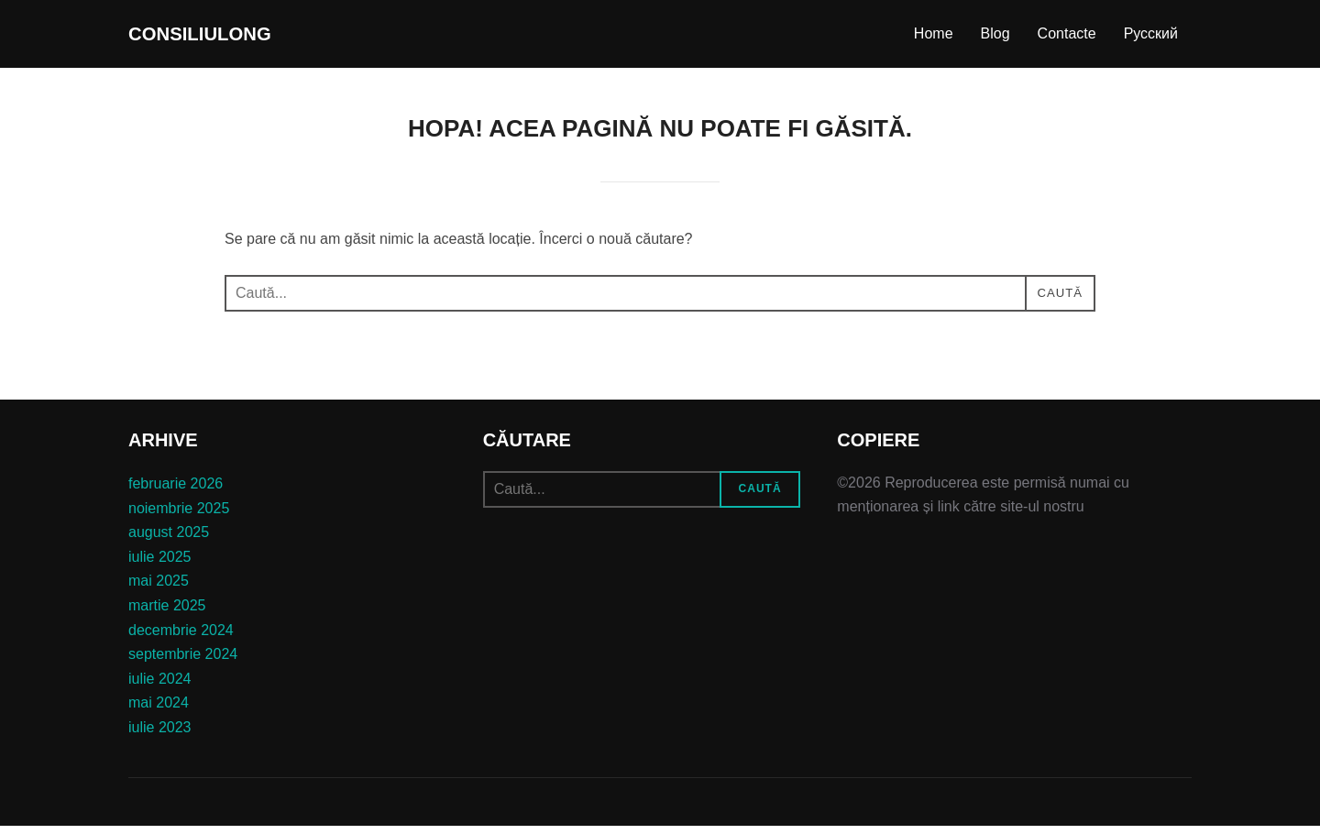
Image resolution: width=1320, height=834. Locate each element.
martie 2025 (167, 613)
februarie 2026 (175, 491)
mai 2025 (158, 589)
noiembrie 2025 (178, 516)
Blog (995, 38)
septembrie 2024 (182, 662)
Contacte (1067, 38)
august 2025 (168, 540)
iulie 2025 (160, 565)
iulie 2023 (160, 735)
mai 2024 (158, 711)
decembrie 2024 (181, 638)
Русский (1151, 38)
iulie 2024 (160, 687)
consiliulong (225, 37)
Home (933, 38)
